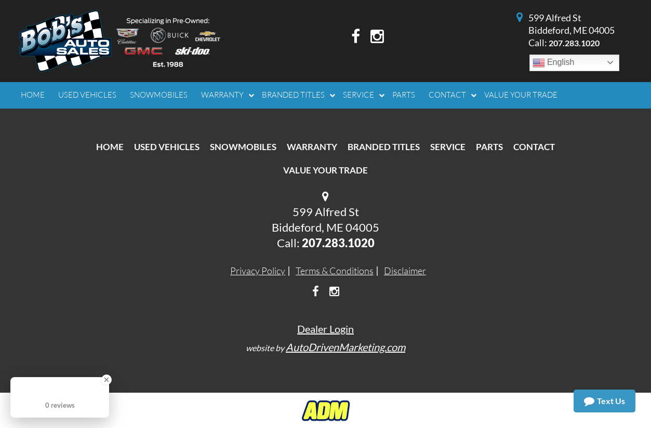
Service (448, 146)
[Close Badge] (106, 379)
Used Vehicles (167, 146)
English (554, 63)
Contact (534, 146)
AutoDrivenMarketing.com (345, 347)
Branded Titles (384, 146)
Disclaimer (405, 270)
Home (110, 146)
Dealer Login (325, 329)
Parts (489, 146)
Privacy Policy (257, 270)
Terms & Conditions (335, 270)
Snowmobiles (243, 146)
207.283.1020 (574, 43)
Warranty (312, 146)
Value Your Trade (325, 170)
